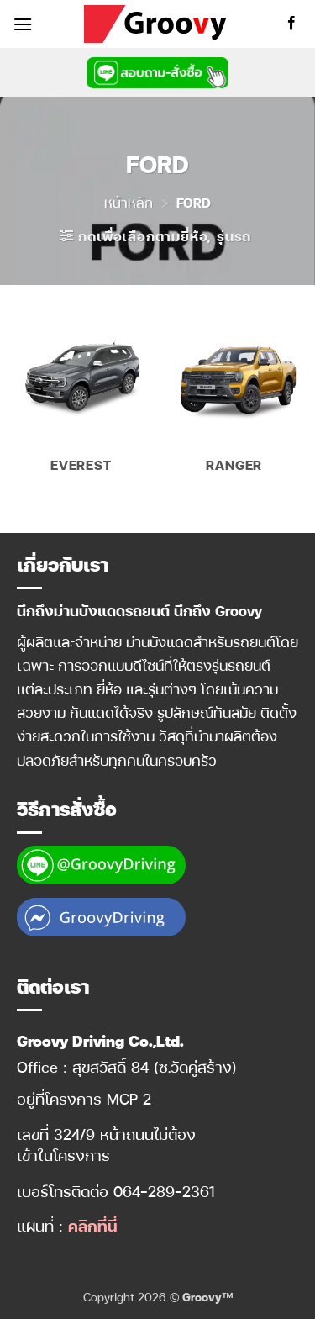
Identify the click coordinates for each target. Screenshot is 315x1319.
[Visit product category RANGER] (233, 400)
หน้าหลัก (128, 202)
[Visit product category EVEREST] (81, 400)
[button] (23, 24)
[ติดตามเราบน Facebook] (291, 23)
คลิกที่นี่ (92, 1225)
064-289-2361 (164, 1190)
